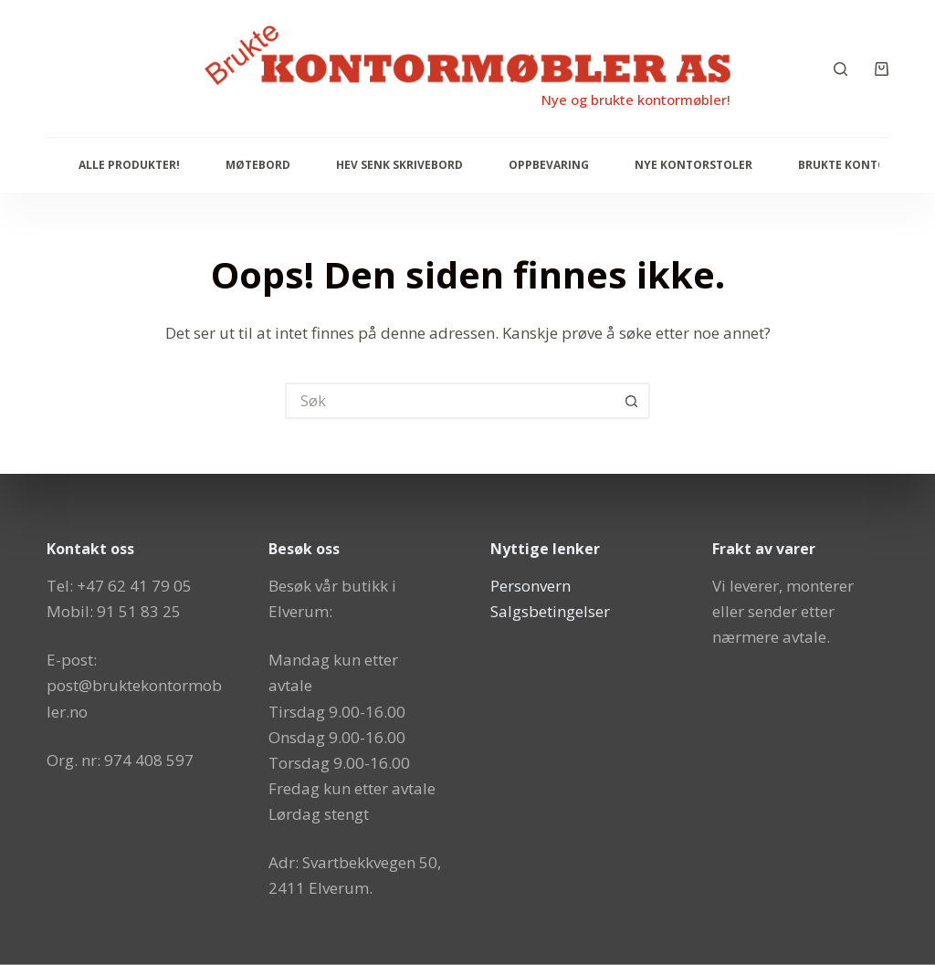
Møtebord (258, 165)
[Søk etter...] (449, 401)
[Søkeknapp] (632, 401)
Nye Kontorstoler (693, 165)
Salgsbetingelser (550, 611)
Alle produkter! (129, 165)
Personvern (530, 584)
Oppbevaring (549, 165)
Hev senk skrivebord (399, 165)
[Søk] (840, 69)
